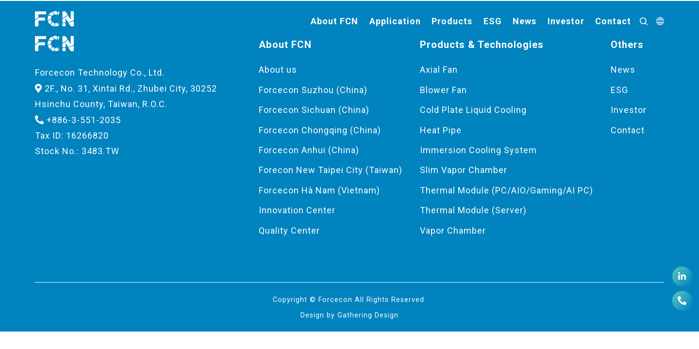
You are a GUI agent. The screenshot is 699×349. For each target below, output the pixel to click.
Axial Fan (439, 69)
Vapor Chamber (453, 230)
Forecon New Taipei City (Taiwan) (330, 170)
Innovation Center (297, 210)
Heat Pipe (441, 130)
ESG (492, 21)
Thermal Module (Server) (473, 210)
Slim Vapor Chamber (463, 170)
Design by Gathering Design (349, 315)
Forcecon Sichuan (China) (314, 110)
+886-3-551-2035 (78, 120)
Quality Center (289, 230)
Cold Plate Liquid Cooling (473, 110)
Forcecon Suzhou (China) (313, 90)
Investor (566, 21)
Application (395, 21)
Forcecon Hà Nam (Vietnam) (319, 190)
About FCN (334, 21)
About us (278, 69)
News (524, 21)
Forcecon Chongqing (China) (320, 130)
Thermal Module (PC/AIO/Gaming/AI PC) (506, 190)
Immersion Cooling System (478, 150)
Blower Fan (443, 90)
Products (452, 21)
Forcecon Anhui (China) (309, 150)
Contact (613, 21)
